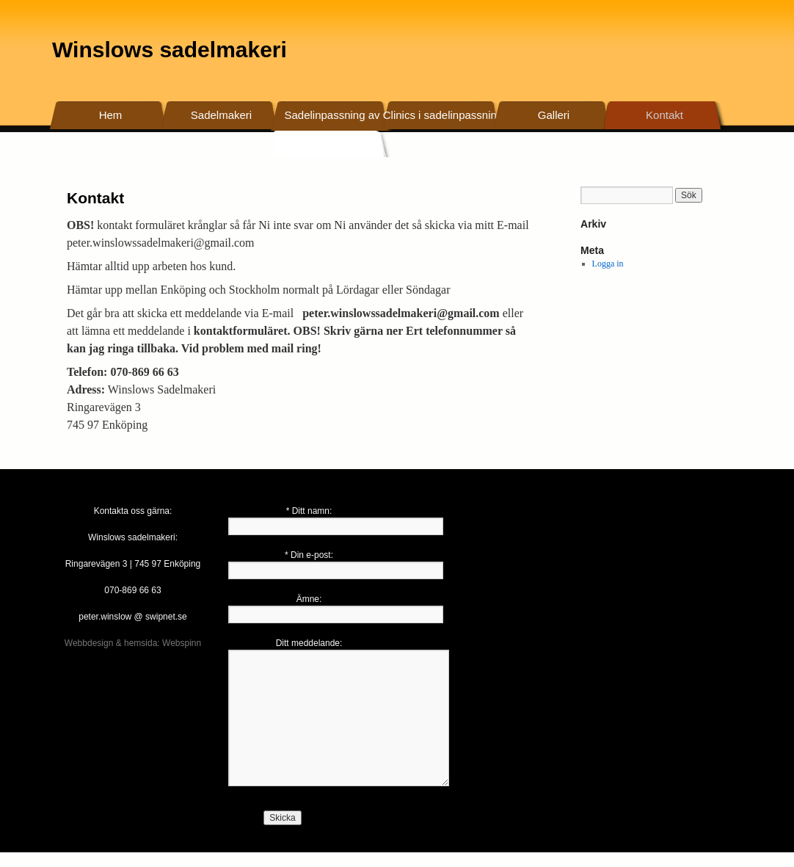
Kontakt (664, 115)
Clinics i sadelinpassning (443, 115)
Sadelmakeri (221, 115)
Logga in (608, 263)
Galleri (553, 115)
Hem (111, 115)
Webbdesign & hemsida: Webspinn (133, 643)
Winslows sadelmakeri (169, 49)
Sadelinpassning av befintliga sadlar (331, 129)
